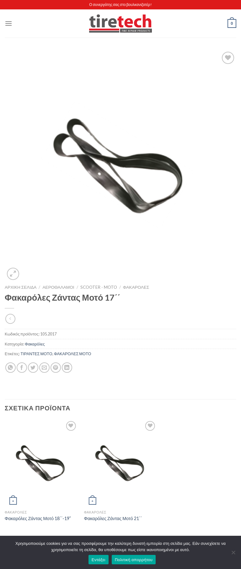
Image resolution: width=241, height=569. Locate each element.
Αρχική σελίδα (20, 287)
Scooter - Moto (98, 287)
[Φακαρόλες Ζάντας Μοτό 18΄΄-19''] (41, 463)
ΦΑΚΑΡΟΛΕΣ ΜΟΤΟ (72, 353)
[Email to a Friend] (44, 367)
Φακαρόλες (136, 287)
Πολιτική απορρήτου (134, 559)
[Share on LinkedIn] (67, 367)
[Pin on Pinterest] (56, 367)
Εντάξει (98, 559)
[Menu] (8, 23)
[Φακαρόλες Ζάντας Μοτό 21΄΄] (120, 463)
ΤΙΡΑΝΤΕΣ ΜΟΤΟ (36, 353)
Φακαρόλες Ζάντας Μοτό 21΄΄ (113, 518)
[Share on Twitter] (33, 367)
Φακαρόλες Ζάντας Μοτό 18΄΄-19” (38, 518)
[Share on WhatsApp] (10, 367)
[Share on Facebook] (22, 367)
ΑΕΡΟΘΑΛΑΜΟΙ (58, 287)
